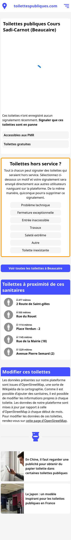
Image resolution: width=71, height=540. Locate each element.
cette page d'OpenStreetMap (46, 421)
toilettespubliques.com (35, 5)
